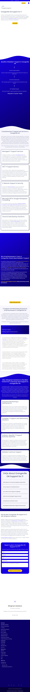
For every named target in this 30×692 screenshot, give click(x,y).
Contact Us (3, 662)
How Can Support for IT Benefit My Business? (11, 486)
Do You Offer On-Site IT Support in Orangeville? (11, 491)
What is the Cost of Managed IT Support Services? (12, 496)
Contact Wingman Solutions (6, 537)
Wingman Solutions (13, 18)
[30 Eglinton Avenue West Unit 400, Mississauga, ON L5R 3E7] (11, 589)
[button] (28, 3)
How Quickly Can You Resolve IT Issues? (10, 500)
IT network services (10, 186)
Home (3, 6)
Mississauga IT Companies (17, 520)
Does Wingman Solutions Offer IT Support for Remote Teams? (14, 505)
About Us (3, 660)
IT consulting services (19, 154)
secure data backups (15, 221)
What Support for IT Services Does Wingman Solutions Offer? (14, 482)
